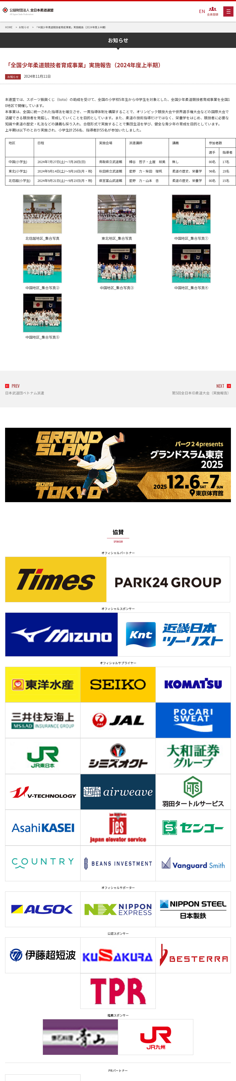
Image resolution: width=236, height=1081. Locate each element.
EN (202, 11)
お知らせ (13, 77)
